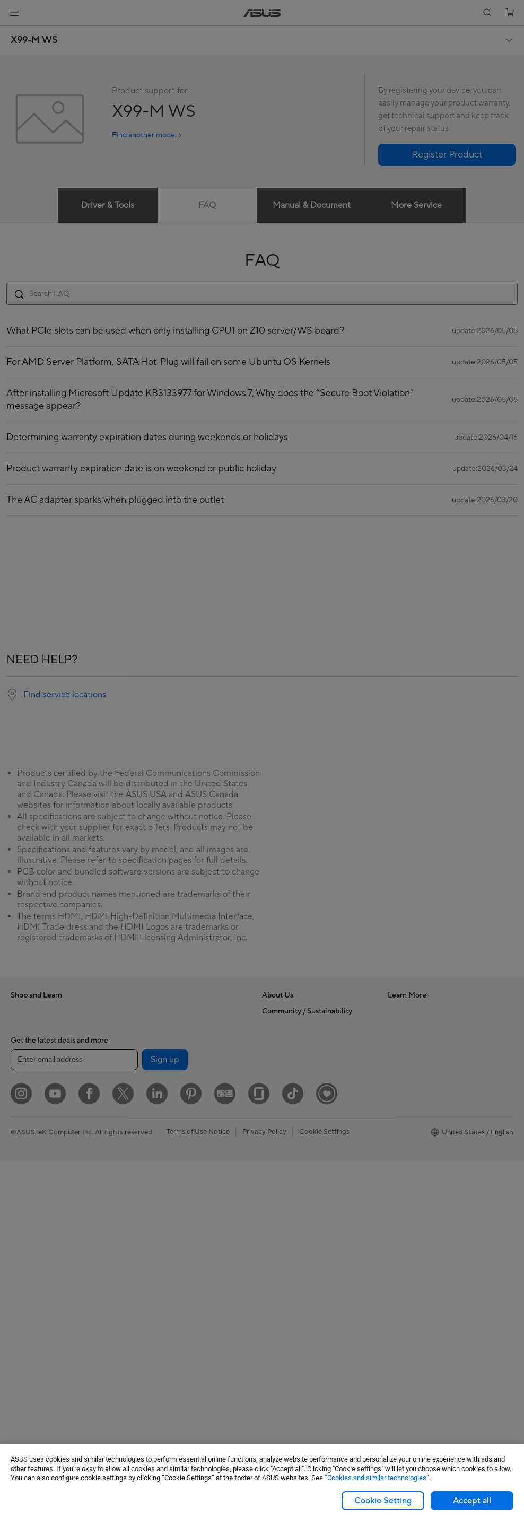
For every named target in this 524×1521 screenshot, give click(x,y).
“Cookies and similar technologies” (377, 1478)
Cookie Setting (383, 1501)
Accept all (472, 1501)
